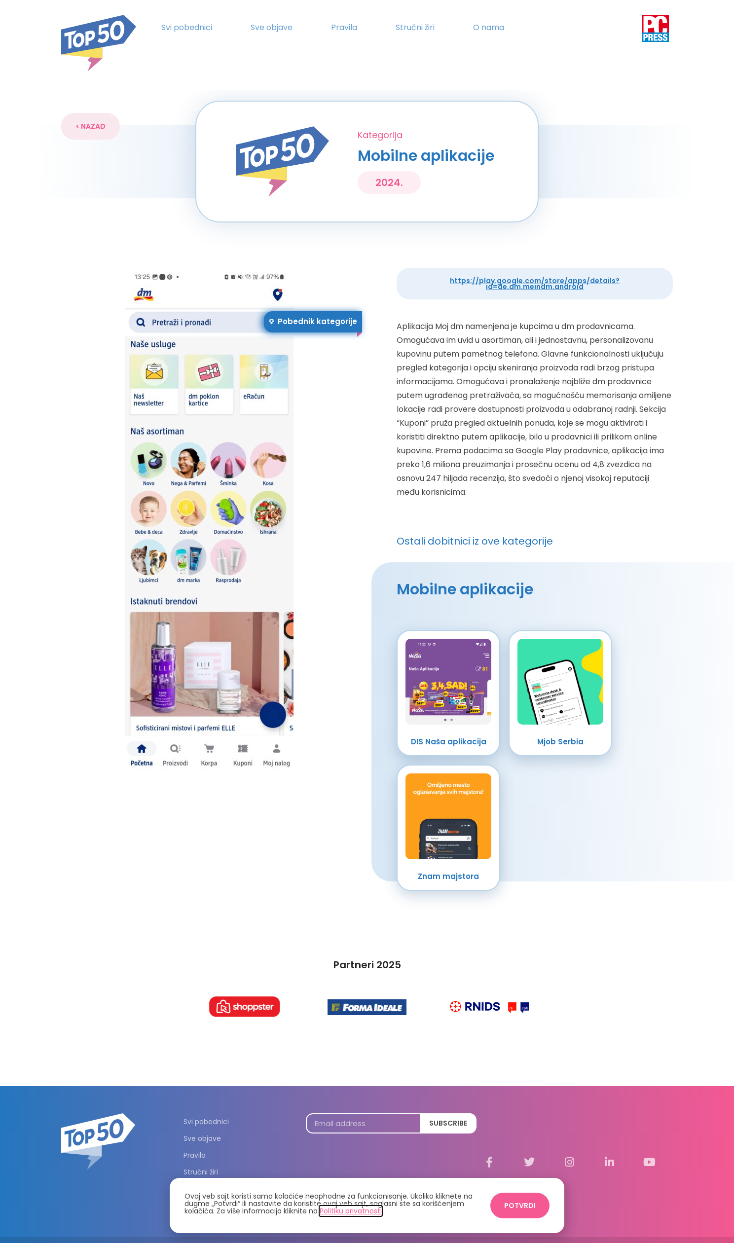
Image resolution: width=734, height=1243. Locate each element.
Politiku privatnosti (351, 1211)
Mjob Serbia (560, 723)
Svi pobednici (186, 27)
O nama (488, 27)
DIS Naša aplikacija (448, 723)
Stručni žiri (415, 27)
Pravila (344, 27)
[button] (90, 108)
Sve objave (272, 27)
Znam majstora (448, 858)
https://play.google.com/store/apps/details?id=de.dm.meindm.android (535, 265)
